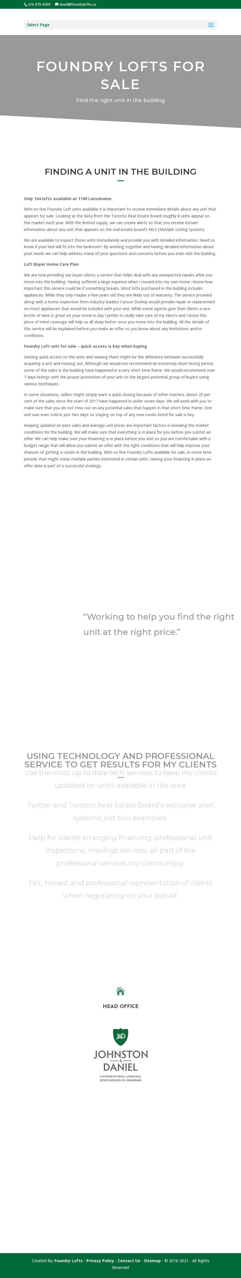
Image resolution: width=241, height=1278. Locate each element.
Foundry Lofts (68, 1260)
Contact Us (129, 1260)
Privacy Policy (100, 1260)
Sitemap (152, 1260)
